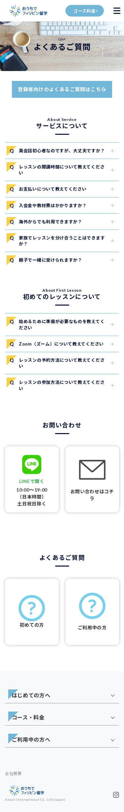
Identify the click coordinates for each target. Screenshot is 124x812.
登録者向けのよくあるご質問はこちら (62, 89)
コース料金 (84, 11)
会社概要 (13, 773)
